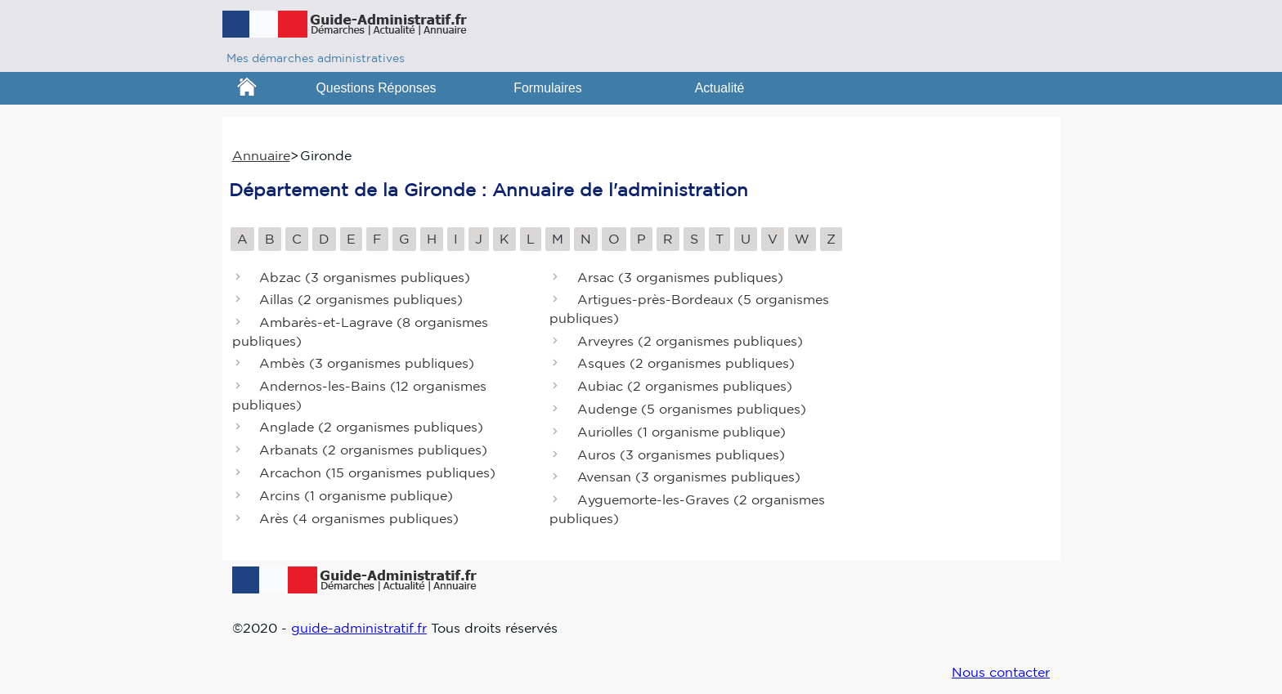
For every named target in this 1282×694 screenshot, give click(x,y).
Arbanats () (373, 450)
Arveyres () (690, 341)
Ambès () (366, 363)
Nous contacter (1001, 672)
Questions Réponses (376, 88)
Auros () (681, 454)
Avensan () (688, 477)
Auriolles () (681, 431)
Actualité (720, 88)
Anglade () (371, 427)
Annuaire (261, 155)
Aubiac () (684, 386)
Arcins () (356, 495)
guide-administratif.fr (359, 627)
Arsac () (680, 277)
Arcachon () (377, 472)
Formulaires (547, 88)
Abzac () (364, 277)
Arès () (359, 518)
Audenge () (691, 408)
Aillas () (361, 300)
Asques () (686, 363)
